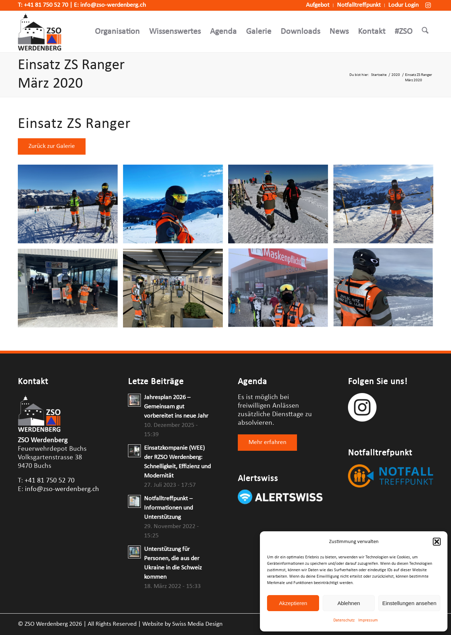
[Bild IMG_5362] (280, 291)
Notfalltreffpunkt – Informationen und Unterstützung (168, 508)
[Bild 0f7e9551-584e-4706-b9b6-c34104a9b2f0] (70, 207)
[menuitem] (317, 5)
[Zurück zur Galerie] (52, 146)
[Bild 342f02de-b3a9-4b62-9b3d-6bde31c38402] (280, 207)
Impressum (368, 620)
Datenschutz (344, 620)
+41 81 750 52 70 (46, 5)
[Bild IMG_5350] (175, 291)
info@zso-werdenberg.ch (113, 5)
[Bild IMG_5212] (386, 291)
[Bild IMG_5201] (70, 291)
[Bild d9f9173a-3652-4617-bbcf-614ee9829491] (386, 207)
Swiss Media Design (197, 624)
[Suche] (425, 31)
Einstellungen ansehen (409, 603)
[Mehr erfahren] (267, 442)
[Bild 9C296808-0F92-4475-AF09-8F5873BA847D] (175, 207)
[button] (436, 541)
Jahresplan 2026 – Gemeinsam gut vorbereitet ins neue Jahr (176, 406)
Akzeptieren (293, 603)
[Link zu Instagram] (427, 5)
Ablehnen (348, 603)
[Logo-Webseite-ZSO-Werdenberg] (39, 31)
